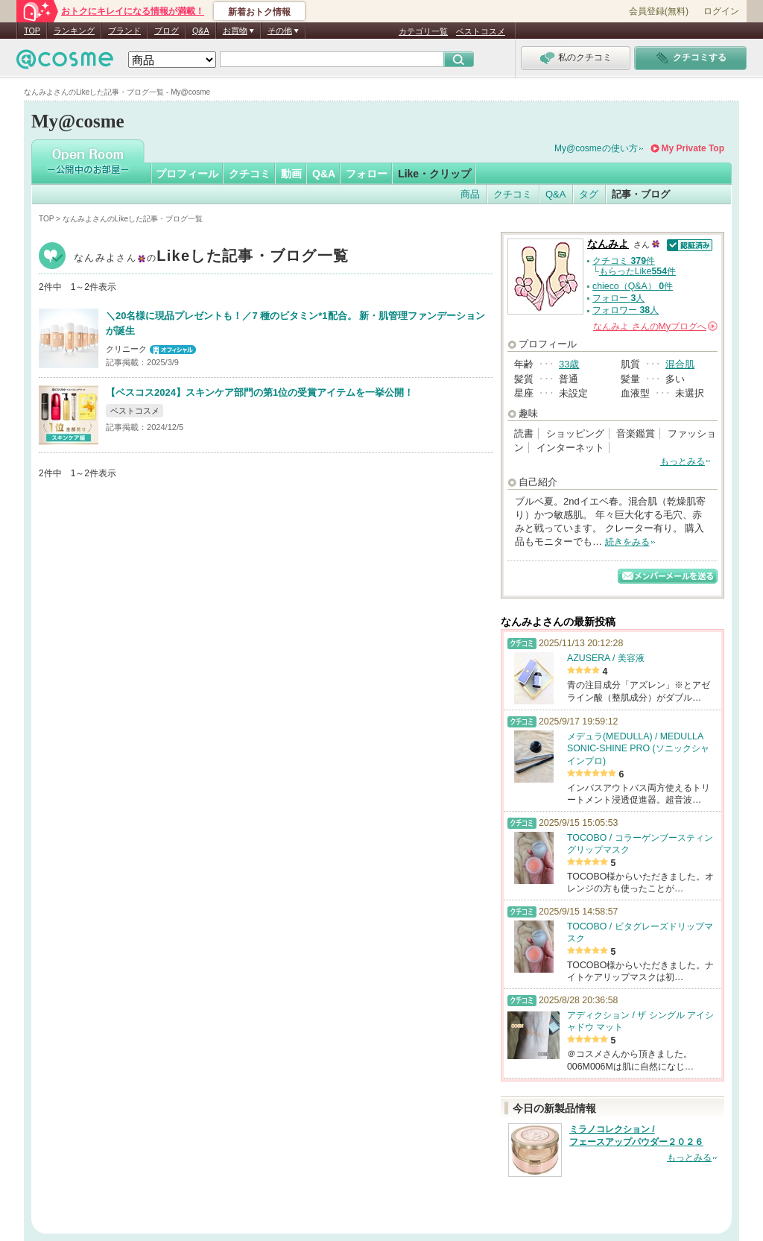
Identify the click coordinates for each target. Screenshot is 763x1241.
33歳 (569, 364)
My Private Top (693, 148)
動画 (291, 174)
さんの (655, 326)
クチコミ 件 (623, 261)
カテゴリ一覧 (423, 31)
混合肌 (679, 364)
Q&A (200, 30)
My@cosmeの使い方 (596, 148)
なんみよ (211, 257)
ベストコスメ (480, 31)
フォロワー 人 (625, 310)
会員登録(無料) (658, 11)
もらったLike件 (637, 271)
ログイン (721, 11)
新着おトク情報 (259, 12)
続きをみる (627, 542)
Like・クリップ (434, 174)
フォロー (366, 174)
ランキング (74, 30)
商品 (470, 194)
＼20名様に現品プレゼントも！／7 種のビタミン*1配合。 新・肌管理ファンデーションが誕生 (295, 323)
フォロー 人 (618, 298)
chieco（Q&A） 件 (632, 286)
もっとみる (682, 461)
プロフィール (187, 174)
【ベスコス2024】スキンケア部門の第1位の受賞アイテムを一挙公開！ (260, 392)
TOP (32, 30)
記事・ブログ (641, 194)
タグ (588, 194)
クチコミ (249, 174)
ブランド (124, 30)
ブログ (166, 30)
